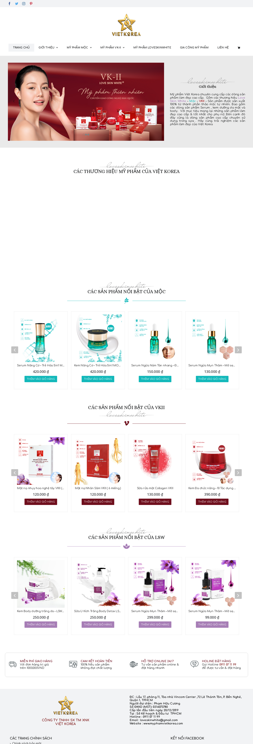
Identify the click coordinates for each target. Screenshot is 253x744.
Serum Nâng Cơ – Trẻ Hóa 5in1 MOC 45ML (41, 365)
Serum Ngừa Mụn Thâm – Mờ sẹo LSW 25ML (155, 611)
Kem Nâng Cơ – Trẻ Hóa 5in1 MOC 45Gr (98, 365)
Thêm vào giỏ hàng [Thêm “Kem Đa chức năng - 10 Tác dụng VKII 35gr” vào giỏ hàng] (212, 501)
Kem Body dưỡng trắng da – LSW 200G (41, 611)
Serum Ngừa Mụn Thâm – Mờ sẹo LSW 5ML (212, 611)
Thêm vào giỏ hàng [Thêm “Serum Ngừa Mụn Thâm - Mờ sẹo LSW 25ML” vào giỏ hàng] (155, 624)
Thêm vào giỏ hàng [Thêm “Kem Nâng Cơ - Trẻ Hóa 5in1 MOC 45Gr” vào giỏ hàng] (98, 379)
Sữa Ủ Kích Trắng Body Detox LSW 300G (98, 611)
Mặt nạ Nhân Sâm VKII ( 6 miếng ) (98, 488)
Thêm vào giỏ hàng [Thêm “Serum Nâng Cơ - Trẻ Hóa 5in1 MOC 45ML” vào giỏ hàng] (41, 379)
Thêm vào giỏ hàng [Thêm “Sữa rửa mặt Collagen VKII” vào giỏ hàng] (155, 501)
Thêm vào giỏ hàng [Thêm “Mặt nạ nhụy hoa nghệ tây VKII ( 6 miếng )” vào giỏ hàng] (41, 501)
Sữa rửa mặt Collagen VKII (155, 488)
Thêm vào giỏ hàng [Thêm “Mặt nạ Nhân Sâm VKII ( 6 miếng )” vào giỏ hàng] (98, 501)
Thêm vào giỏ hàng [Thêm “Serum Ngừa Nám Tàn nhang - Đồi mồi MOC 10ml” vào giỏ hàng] (155, 379)
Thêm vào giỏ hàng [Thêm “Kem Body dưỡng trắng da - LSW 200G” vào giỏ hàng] (41, 624)
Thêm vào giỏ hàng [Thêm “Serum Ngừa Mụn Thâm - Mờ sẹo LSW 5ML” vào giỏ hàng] (212, 624)
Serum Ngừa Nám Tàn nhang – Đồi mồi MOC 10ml (155, 365)
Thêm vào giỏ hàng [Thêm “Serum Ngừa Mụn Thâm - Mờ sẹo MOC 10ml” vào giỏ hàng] (212, 379)
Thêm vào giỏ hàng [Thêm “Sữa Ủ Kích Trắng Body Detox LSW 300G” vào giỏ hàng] (98, 624)
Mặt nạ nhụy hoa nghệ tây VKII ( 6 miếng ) (41, 488)
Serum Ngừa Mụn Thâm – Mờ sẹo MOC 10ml (212, 365)
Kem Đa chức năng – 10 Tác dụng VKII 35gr (212, 488)
